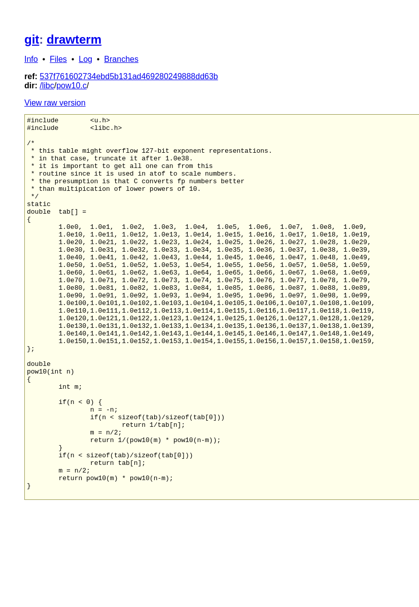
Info (31, 59)
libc (48, 85)
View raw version (55, 102)
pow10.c (71, 85)
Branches (121, 59)
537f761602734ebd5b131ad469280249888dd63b (129, 76)
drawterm (74, 39)
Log (85, 59)
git (31, 39)
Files (58, 59)
